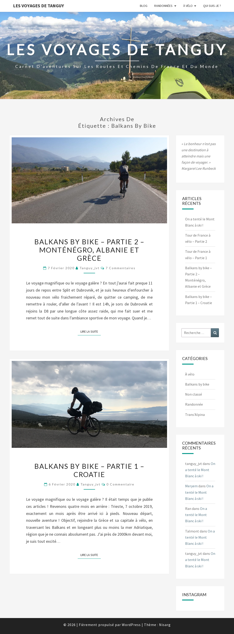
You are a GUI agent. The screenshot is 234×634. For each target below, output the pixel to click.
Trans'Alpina (195, 414)
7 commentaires (121, 268)
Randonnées (163, 6)
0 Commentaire (120, 484)
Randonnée (194, 404)
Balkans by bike (197, 384)
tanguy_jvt (90, 268)
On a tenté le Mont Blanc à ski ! (200, 469)
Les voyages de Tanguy (38, 5)
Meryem (191, 486)
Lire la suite (90, 331)
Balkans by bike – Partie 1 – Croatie (89, 470)
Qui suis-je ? (212, 6)
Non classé (193, 394)
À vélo (188, 6)
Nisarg (165, 624)
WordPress (131, 624)
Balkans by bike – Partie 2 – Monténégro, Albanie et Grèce (89, 249)
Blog (143, 6)
